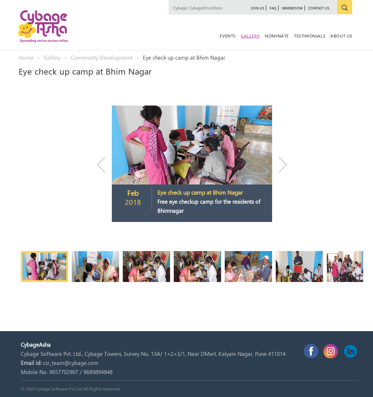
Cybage (180, 8)
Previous (104, 164)
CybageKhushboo (206, 8)
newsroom (292, 8)
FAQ (273, 8)
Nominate (277, 36)
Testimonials (309, 36)
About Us (341, 36)
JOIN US (257, 8)
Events (228, 36)
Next (279, 164)
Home (26, 57)
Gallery (250, 36)
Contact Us (318, 8)
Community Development (102, 57)
